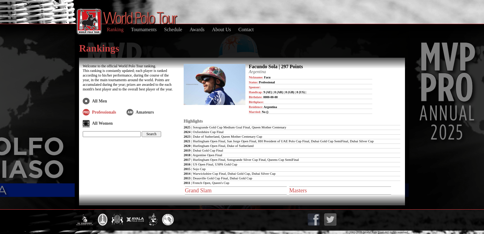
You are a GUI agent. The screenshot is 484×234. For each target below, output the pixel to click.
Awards (197, 29)
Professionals (104, 112)
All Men (99, 101)
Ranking (115, 29)
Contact (246, 29)
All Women (102, 123)
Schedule (173, 29)
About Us (221, 29)
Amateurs (145, 112)
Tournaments (143, 29)
